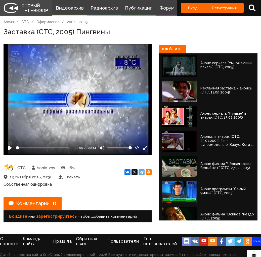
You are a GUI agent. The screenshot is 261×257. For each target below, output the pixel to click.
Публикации (139, 8)
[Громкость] (119, 147)
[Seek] (42, 147)
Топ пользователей (160, 241)
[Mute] (102, 148)
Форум (167, 8)
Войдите (18, 216)
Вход (193, 8)
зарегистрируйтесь (56, 216)
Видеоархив (70, 8)
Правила (62, 241)
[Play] (10, 148)
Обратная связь (86, 241)
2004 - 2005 (77, 22)
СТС (25, 22)
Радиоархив (104, 8)
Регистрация (224, 8)
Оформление (48, 22)
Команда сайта (32, 241)
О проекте (9, 241)
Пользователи (123, 241)
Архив (9, 22)
